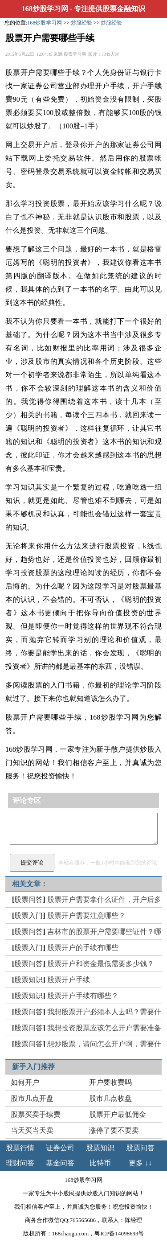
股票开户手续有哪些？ (82, 996)
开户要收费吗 (110, 1082)
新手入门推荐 (33, 1066)
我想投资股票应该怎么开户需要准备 (104, 1028)
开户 (28, 72)
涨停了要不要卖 (114, 1130)
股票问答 (28, 899)
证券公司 (60, 1148)
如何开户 (25, 1082)
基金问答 (60, 1163)
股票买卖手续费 (36, 1114)
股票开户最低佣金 (117, 1114)
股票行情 (20, 1148)
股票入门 (28, 915)
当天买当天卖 (32, 1130)
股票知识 (28, 980)
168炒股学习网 (45, 8)
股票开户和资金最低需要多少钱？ (100, 963)
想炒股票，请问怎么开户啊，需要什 (104, 1044)
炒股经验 (81, 23)
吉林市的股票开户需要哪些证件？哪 (104, 931)
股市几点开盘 (32, 1098)
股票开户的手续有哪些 (82, 947)
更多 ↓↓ (140, 1163)
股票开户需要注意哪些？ (86, 915)
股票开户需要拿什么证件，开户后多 (104, 899)
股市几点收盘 (110, 1098)
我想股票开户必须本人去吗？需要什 (104, 1012)
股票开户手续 (68, 980)
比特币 (100, 1163)
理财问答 (20, 1163)
